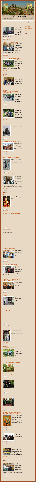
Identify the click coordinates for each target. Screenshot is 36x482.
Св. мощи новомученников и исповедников (10, 446)
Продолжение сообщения (5, 70)
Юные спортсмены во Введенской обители (10, 264)
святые (10, 292)
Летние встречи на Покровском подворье (10, 26)
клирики (5, 210)
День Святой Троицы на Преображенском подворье (12, 362)
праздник (9, 325)
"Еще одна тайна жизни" (7, 231)
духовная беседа (7, 229)
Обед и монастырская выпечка (8, 75)
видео (4, 229)
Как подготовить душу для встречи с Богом (10, 42)
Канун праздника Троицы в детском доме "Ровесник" (12, 431)
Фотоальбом (12, 374)
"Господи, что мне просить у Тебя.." (9, 461)
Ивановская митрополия (27, 26)
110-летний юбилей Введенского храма (10, 123)
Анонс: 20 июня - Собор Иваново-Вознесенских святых (12, 141)
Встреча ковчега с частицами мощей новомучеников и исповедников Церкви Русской (12, 280)
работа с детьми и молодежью (7, 173)
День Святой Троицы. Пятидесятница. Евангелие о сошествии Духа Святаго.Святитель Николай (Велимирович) (12, 413)
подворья (5, 39)
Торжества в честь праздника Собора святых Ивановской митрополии (11, 92)
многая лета (7, 210)
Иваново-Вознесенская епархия (7, 292)
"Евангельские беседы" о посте (8, 175)
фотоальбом (10, 410)
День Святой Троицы (6, 310)
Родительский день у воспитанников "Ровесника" (11, 58)
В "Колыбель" (5, 295)
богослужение (5, 325)
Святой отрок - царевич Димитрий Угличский (11, 157)
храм (6, 139)
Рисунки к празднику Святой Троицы (9, 347)
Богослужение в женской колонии (9, 248)
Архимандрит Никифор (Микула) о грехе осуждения (12, 213)
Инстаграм (26, 30)
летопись (5, 139)
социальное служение (8, 39)
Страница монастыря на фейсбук (28, 28)
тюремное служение (6, 55)
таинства (11, 246)
